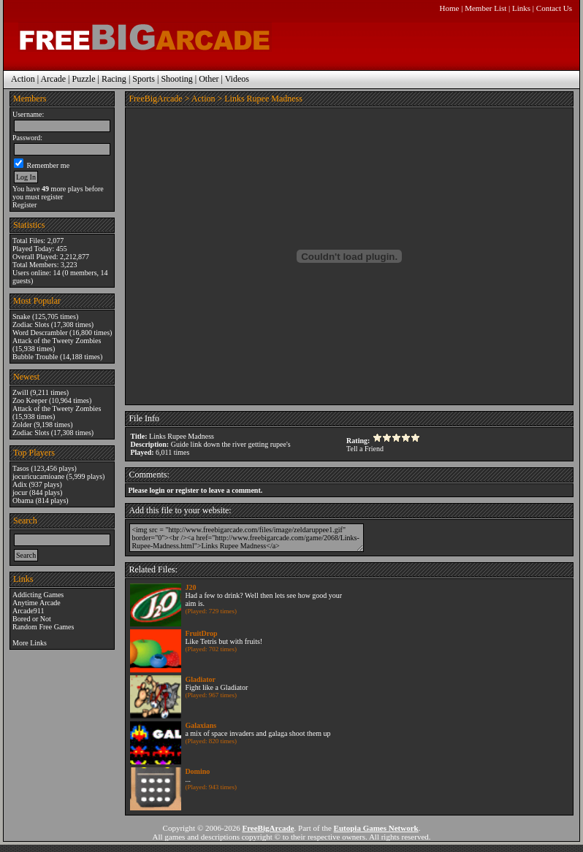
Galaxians (200, 725)
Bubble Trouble (35, 357)
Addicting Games (38, 595)
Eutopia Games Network (376, 828)
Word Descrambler (40, 333)
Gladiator (200, 679)
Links (521, 8)
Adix (19, 484)
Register (24, 205)
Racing (114, 79)
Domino (197, 771)
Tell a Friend (365, 449)
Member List (485, 8)
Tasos (20, 468)
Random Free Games (43, 627)
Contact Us (554, 8)
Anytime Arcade (36, 603)
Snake (21, 316)
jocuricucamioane (38, 476)
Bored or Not (31, 619)
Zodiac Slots (30, 325)
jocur (20, 492)
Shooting (176, 79)
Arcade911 (28, 611)
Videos (237, 79)
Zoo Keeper (29, 400)
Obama (23, 500)
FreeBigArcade (155, 98)
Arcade (53, 79)
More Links (29, 643)
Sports (143, 79)
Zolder (22, 425)
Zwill (20, 392)
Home (450, 8)
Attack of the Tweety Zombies (56, 341)
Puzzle (83, 79)
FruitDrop (201, 633)
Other (208, 79)
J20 (190, 587)
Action (23, 79)
